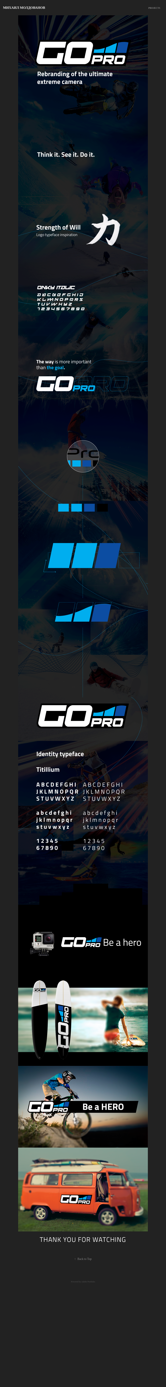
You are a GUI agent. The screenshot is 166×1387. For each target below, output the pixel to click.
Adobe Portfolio (88, 1281)
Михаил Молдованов (24, 8)
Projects (154, 8)
